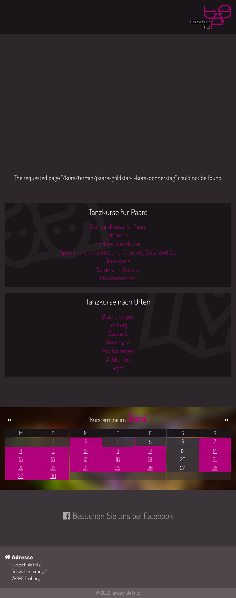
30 (53, 476)
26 (150, 467)
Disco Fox (118, 235)
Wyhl (118, 368)
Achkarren (118, 359)
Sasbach (118, 333)
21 (215, 459)
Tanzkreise (118, 261)
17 (85, 459)
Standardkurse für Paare (118, 226)
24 (85, 467)
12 (150, 450)
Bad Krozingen (118, 351)
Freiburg (118, 325)
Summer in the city (118, 269)
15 (21, 459)
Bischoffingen (118, 316)
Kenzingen (118, 342)
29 (20, 476)
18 (118, 459)
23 (53, 467)
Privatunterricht (118, 278)
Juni (136, 417)
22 (20, 467)
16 (53, 459)
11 (117, 450)
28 (215, 467)
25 (117, 467)
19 (150, 459)
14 (215, 450)
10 (86, 450)
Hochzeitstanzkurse (118, 243)
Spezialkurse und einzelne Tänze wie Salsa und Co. (118, 252)
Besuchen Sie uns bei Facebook (123, 515)
